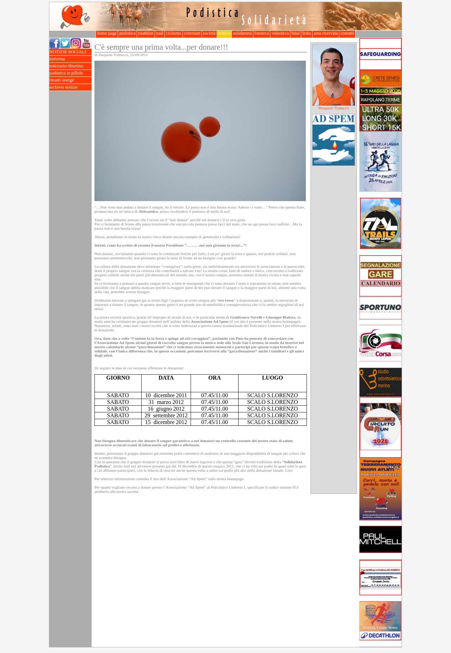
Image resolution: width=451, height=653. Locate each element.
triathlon (146, 33)
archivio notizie (70, 87)
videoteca (280, 33)
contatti (347, 33)
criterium (192, 33)
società (209, 33)
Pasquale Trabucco (334, 108)
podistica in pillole (70, 73)
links (306, 33)
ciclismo (174, 33)
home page (107, 33)
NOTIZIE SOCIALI (70, 52)
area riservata (326, 33)
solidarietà (242, 33)
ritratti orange (70, 80)
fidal (295, 33)
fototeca (261, 33)
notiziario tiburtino (70, 66)
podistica (127, 33)
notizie (224, 33)
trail (160, 33)
